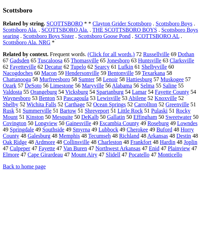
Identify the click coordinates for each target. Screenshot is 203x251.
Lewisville (109, 98)
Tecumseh (99, 136)
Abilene (137, 98)
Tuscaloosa (50, 60)
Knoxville (166, 98)
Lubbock (108, 129)
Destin (183, 136)
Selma (148, 86)
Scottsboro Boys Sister (48, 36)
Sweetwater (178, 117)
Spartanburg (109, 92)
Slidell (113, 155)
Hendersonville (82, 73)
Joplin (190, 142)
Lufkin (125, 67)
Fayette (47, 148)
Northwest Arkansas (117, 148)
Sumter (86, 79)
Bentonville (120, 73)
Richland (129, 136)
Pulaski (159, 111)
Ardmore (45, 142)
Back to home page (24, 166)
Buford (164, 129)
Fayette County (172, 92)
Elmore (11, 155)
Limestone (62, 86)
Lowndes (187, 123)
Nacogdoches (18, 73)
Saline (170, 86)
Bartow (68, 111)
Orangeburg (43, 92)
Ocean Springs (109, 104)
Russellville (156, 54)
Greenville (177, 104)
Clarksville (182, 60)
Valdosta (12, 92)
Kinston (35, 117)
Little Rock (130, 111)
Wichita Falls (41, 104)
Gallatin (116, 117)
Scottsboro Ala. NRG (26, 42)
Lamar (139, 92)
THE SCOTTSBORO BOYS (124, 30)
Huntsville (149, 60)
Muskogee (172, 79)
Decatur (53, 67)
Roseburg (158, 123)
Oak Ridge (15, 142)
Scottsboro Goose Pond (104, 36)
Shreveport (97, 111)
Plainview (179, 148)
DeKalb (90, 117)
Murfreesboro (54, 79)
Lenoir (110, 79)
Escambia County (119, 123)
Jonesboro (118, 60)
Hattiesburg (139, 79)
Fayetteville (23, 67)
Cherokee (137, 129)
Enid (154, 148)
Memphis (69, 136)
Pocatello (139, 155)
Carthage (75, 104)
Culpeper (20, 148)
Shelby (10, 104)
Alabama (122, 86)
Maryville (93, 86)
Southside (53, 129)
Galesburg (39, 136)
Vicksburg (76, 92)
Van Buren (75, 148)
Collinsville (76, 142)
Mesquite (62, 117)
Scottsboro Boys (174, 23)
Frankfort (140, 142)
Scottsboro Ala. (20, 30)
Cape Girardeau (45, 155)
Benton (47, 98)
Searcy (102, 67)
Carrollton (145, 104)
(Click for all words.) (111, 54)
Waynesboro (17, 98)
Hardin (167, 142)
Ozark (9, 86)
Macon (49, 73)
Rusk (8, 111)
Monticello (170, 155)
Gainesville (78, 123)
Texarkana (153, 73)
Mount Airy (84, 155)
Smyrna (81, 129)
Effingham (145, 117)
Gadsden (19, 60)
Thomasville (85, 60)
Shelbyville (154, 67)
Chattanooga (17, 79)
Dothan (186, 54)
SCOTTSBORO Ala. (65, 30)
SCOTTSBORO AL (157, 36)
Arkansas (157, 136)
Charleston (110, 142)
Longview (46, 123)
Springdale (22, 129)
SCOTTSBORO (64, 23)
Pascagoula (76, 98)
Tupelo (78, 67)
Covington (15, 123)
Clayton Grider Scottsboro (121, 23)
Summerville (37, 111)
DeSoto (33, 86)
